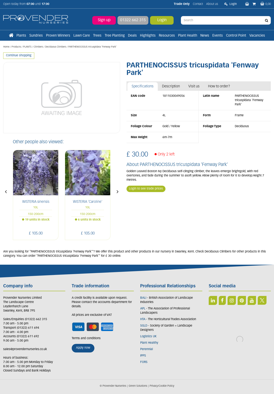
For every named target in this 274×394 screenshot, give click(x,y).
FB (222, 300)
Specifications (142, 86)
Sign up (104, 20)
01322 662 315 (133, 20)
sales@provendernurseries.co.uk (25, 349)
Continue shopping (18, 55)
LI (213, 300)
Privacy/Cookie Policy (162, 386)
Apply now (83, 347)
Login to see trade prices (146, 188)
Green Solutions (138, 386)
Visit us (194, 86)
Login (162, 20)
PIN (242, 300)
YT (252, 300)
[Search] (226, 20)
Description (171, 86)
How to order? (219, 86)
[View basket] (265, 4)
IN (232, 300)
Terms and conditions (86, 338)
